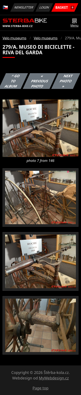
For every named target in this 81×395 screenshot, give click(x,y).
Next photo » (66, 81)
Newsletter (23, 7)
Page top (40, 388)
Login (44, 7)
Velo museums (14, 38)
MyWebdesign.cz (54, 378)
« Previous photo (39, 81)
